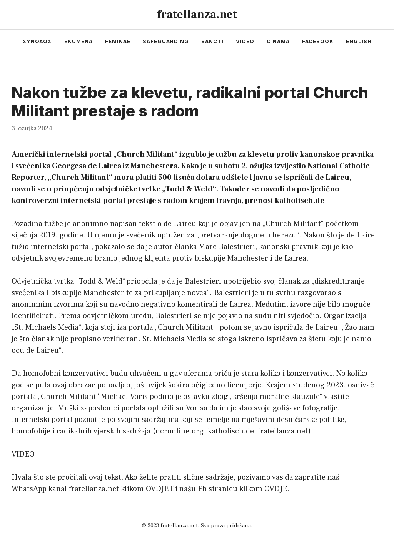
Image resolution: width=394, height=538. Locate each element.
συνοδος (37, 41)
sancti (212, 41)
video (245, 41)
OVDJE (157, 489)
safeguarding (166, 41)
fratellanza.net (197, 14)
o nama (278, 41)
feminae (117, 41)
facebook (318, 41)
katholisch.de (231, 431)
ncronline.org (179, 431)
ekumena (78, 41)
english (359, 41)
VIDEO (23, 454)
